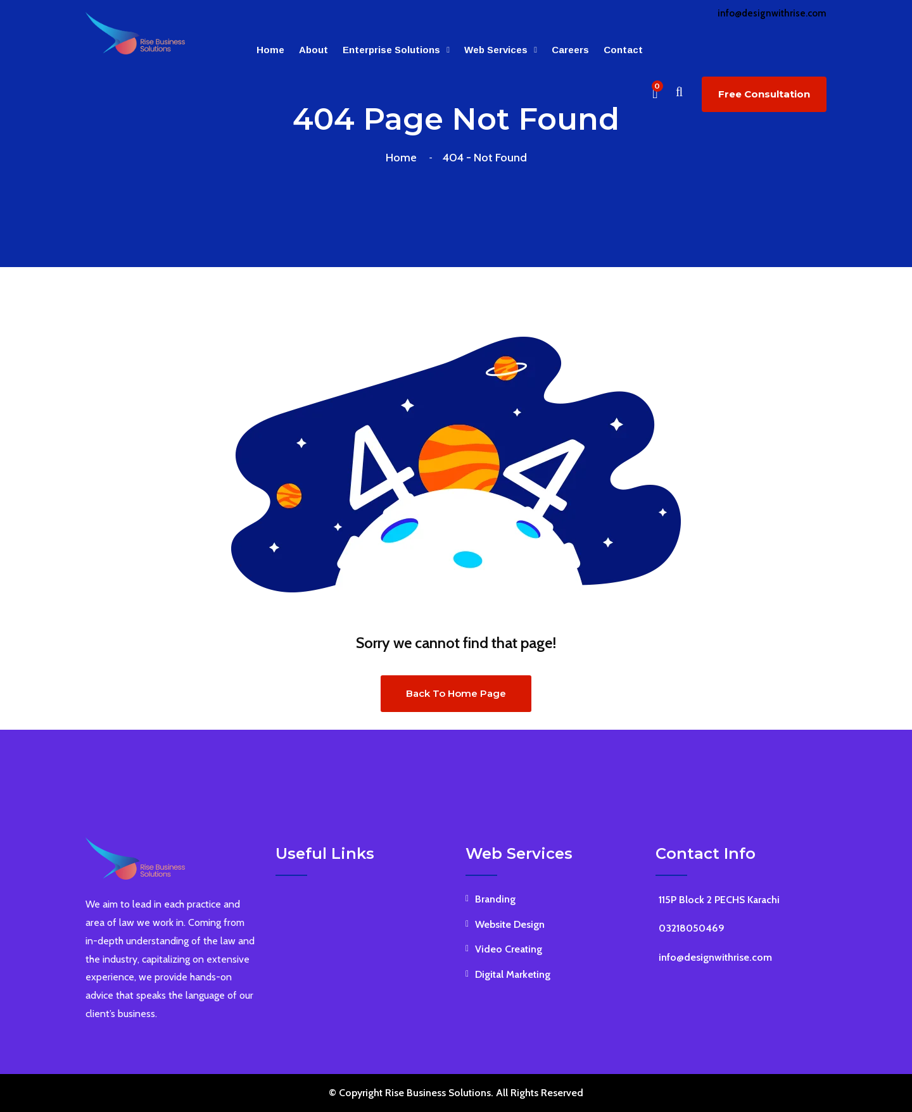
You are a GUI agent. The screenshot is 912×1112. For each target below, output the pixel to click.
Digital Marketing (512, 974)
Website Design (510, 924)
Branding (495, 899)
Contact (623, 49)
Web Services (496, 49)
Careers (570, 49)
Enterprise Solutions (391, 49)
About (313, 49)
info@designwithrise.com (772, 13)
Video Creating (508, 949)
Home (270, 49)
